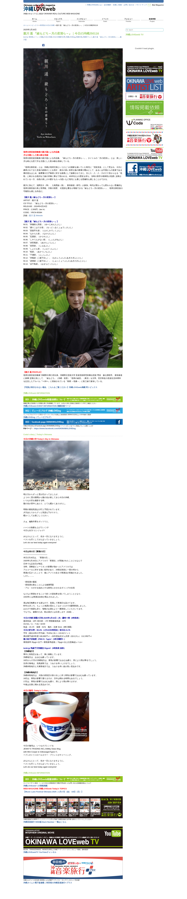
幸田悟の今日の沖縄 (47, 25)
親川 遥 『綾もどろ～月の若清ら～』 (106, 37)
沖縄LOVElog (70, 37)
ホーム (25, 25)
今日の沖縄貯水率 (58, 37)
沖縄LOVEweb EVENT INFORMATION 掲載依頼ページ (47, 406)
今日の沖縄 (48, 37)
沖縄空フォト (87, 37)
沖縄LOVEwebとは (94, 5)
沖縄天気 (79, 37)
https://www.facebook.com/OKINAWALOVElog (55, 428)
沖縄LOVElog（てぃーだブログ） (37, 417)
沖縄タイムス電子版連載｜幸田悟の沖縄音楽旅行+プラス (47, 883)
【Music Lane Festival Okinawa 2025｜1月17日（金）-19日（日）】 (53, 792)
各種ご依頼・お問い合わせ (123, 5)
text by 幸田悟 (28, 37)
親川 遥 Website (36, 215)
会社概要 (107, 5)
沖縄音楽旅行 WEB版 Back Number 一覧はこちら (44, 822)
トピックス (34, 25)
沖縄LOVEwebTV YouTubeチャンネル (39, 852)
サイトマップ (141, 5)
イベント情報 (39, 37)
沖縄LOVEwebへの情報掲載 (35, 786)
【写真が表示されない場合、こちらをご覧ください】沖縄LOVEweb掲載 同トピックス (60, 387)
